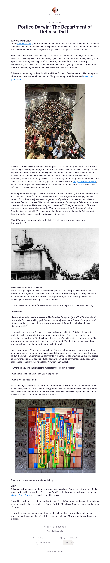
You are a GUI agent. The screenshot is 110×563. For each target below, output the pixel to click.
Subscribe (68, 542)
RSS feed (73, 538)
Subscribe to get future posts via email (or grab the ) (55, 538)
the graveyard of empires (84, 181)
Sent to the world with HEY (55, 551)
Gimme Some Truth (20, 495)
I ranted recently (25, 43)
